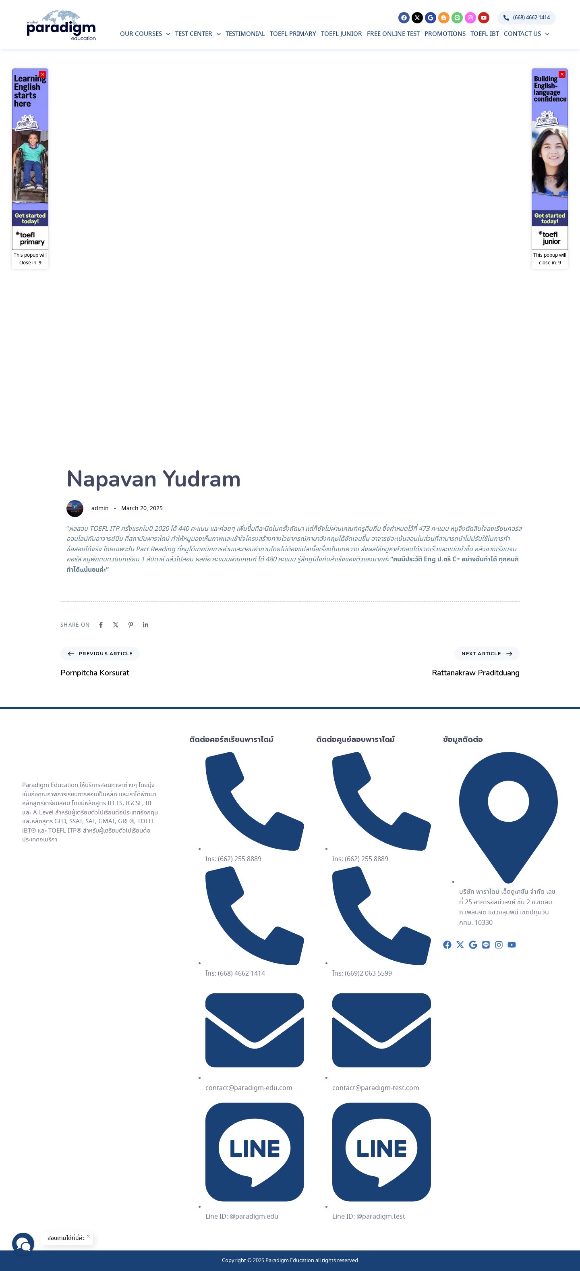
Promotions (445, 34)
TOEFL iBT (484, 34)
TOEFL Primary (293, 34)
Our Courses (145, 34)
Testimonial (245, 34)
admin (100, 509)
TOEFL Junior (341, 34)
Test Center (198, 34)
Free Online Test (393, 34)
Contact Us (526, 34)
